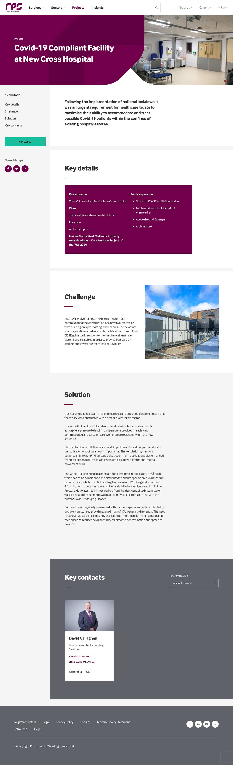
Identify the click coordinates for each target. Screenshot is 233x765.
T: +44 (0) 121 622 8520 (79, 656)
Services (36, 7)
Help (37, 729)
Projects (78, 7)
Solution (10, 118)
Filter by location (179, 575)
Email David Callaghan (82, 662)
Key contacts (13, 125)
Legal (46, 722)
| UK (87, 672)
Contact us (25, 141)
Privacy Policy (64, 722)
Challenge (11, 111)
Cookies (85, 722)
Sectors (58, 7)
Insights (97, 7)
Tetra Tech (20, 729)
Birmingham (76, 672)
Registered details (25, 722)
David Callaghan (83, 638)
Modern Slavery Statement (113, 722)
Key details (12, 104)
